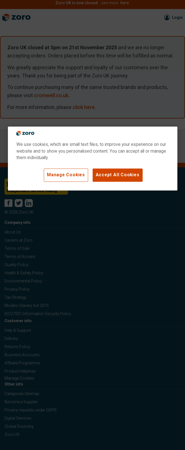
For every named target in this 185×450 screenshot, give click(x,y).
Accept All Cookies (118, 174)
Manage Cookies (66, 174)
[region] (92, 159)
